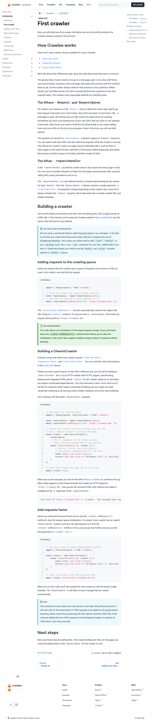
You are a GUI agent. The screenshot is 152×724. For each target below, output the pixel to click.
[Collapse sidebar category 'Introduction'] (31, 16)
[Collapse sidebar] (18, 676)
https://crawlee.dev (103, 217)
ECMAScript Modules (50, 241)
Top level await (85, 233)
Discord (99, 690)
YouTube (99, 705)
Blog (81, 5)
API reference (67, 700)
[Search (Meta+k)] (113, 4)
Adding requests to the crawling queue (138, 30)
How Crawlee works (135, 15)
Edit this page (45, 653)
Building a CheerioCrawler (138, 34)
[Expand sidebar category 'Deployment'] (31, 63)
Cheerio (77, 379)
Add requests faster (137, 38)
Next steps (131, 41)
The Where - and (138, 18)
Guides (64, 690)
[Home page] (40, 13)
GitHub (135, 700)
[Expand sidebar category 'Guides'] (31, 59)
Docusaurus (137, 695)
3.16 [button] (88, 5)
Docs (41, 5)
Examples (51, 5)
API (60, 5)
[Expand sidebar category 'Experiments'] (31, 71)
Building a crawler (134, 26)
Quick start (48, 365)
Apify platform (137, 690)
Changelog (70, 5)
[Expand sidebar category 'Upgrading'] (31, 76)
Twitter (99, 700)
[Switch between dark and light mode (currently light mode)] (13, 704)
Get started (137, 5)
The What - (138, 22)
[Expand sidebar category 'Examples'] (31, 67)
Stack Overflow (102, 695)
